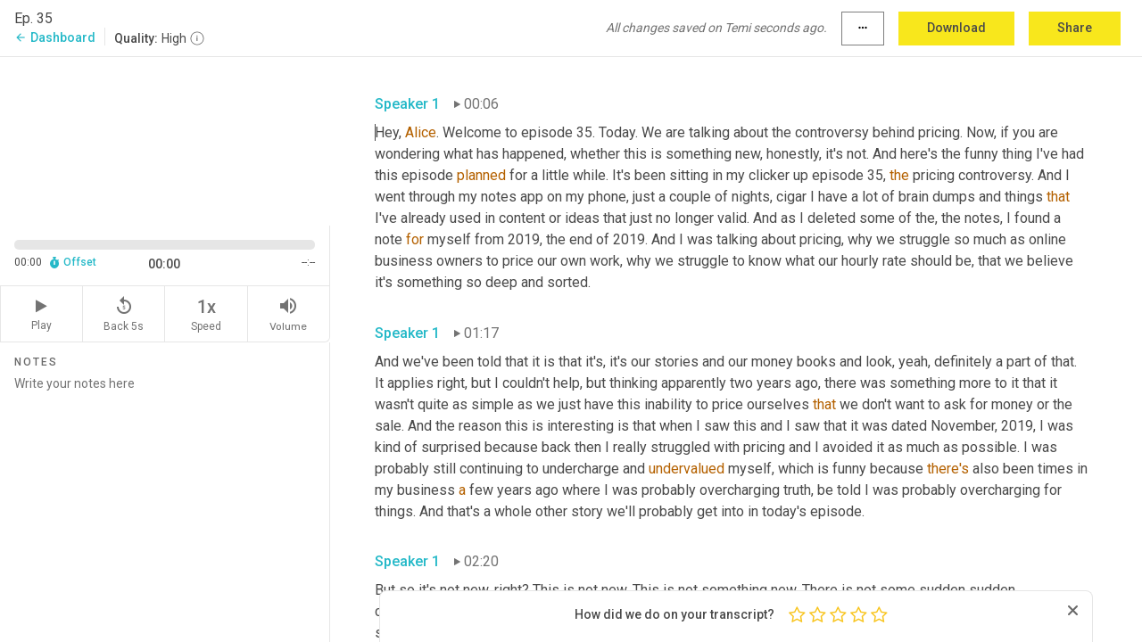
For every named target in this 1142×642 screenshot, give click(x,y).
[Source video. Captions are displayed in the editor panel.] (165, 139)
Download (956, 28)
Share (1074, 28)
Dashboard (54, 37)
